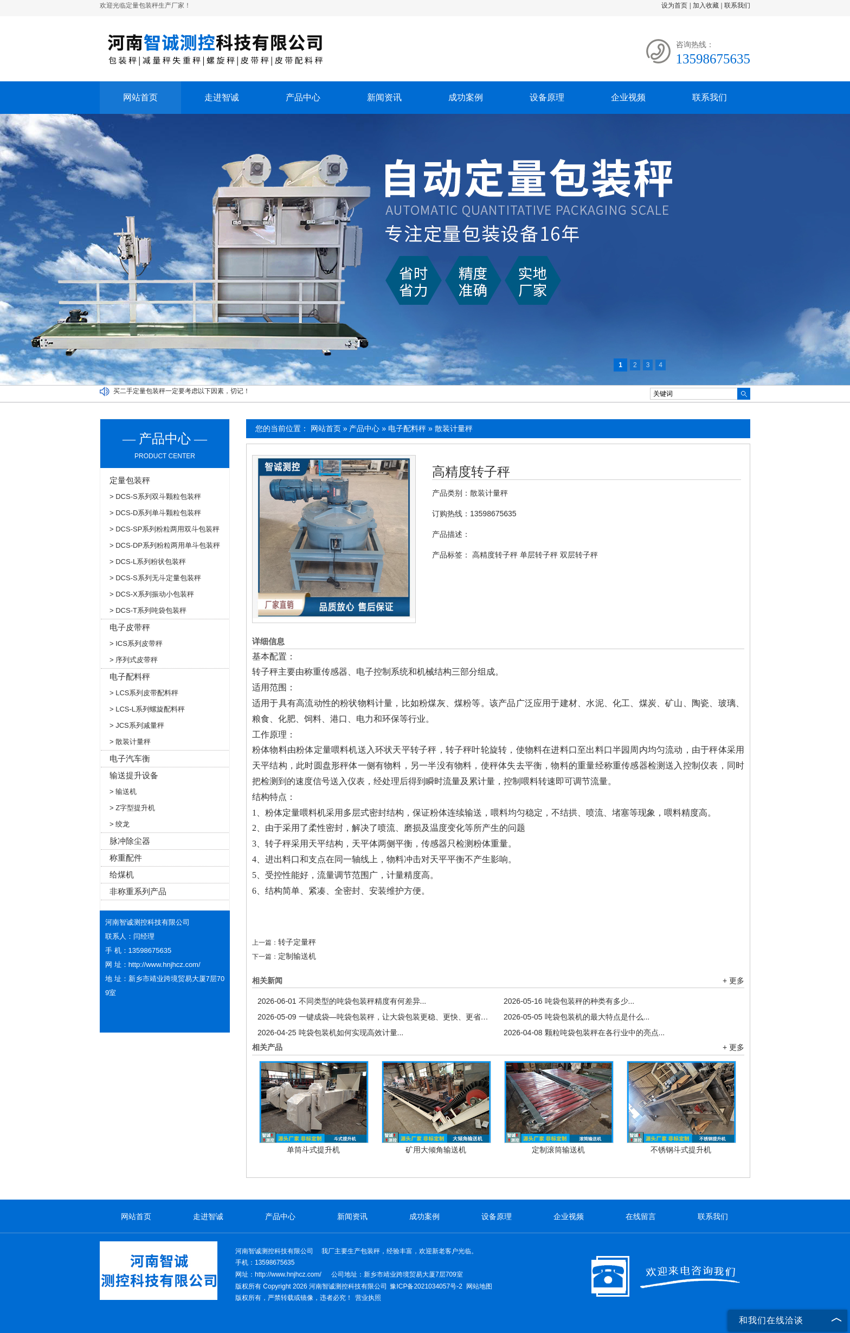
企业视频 (628, 97)
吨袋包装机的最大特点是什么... (576, 1016)
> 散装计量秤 (130, 742)
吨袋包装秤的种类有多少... (569, 1001)
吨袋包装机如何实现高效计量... (330, 1032)
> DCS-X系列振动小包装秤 (152, 594)
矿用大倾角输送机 (435, 1149)
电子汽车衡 (130, 758)
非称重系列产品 (138, 891)
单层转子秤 (539, 554)
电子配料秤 (407, 428)
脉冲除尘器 (130, 840)
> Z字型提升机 (132, 808)
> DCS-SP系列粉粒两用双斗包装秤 (165, 529)
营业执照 (368, 1298)
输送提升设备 (134, 775)
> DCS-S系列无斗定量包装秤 (155, 578)
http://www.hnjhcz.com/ (164, 964)
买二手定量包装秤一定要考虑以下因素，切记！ (181, 391)
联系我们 (737, 5)
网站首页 (140, 97)
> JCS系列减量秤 (137, 725)
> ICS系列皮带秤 (136, 643)
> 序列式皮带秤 (134, 660)
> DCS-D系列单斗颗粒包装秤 (155, 513)
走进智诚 (221, 97)
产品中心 (303, 97)
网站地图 (479, 1286)
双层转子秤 (579, 554)
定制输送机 (297, 956)
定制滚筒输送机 (558, 1149)
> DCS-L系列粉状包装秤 (148, 561)
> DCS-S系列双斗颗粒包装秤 (155, 496)
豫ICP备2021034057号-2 (426, 1286)
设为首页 (674, 5)
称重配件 (126, 857)
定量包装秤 (130, 480)
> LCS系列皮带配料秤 (144, 693)
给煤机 (122, 874)
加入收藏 (706, 5)
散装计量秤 (454, 428)
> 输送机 (123, 791)
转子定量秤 (297, 942)
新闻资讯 (384, 97)
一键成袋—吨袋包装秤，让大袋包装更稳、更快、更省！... (375, 1016)
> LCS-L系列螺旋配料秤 (147, 709)
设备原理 (547, 97)
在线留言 (641, 1216)
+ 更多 (733, 980)
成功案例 (465, 97)
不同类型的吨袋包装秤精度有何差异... (341, 1001)
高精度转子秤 (471, 472)
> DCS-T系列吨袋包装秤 (148, 610)
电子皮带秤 (130, 627)
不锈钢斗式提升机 (681, 1149)
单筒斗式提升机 (313, 1149)
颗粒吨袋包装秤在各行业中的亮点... (584, 1032)
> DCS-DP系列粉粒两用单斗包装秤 (165, 545)
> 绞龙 (120, 824)
